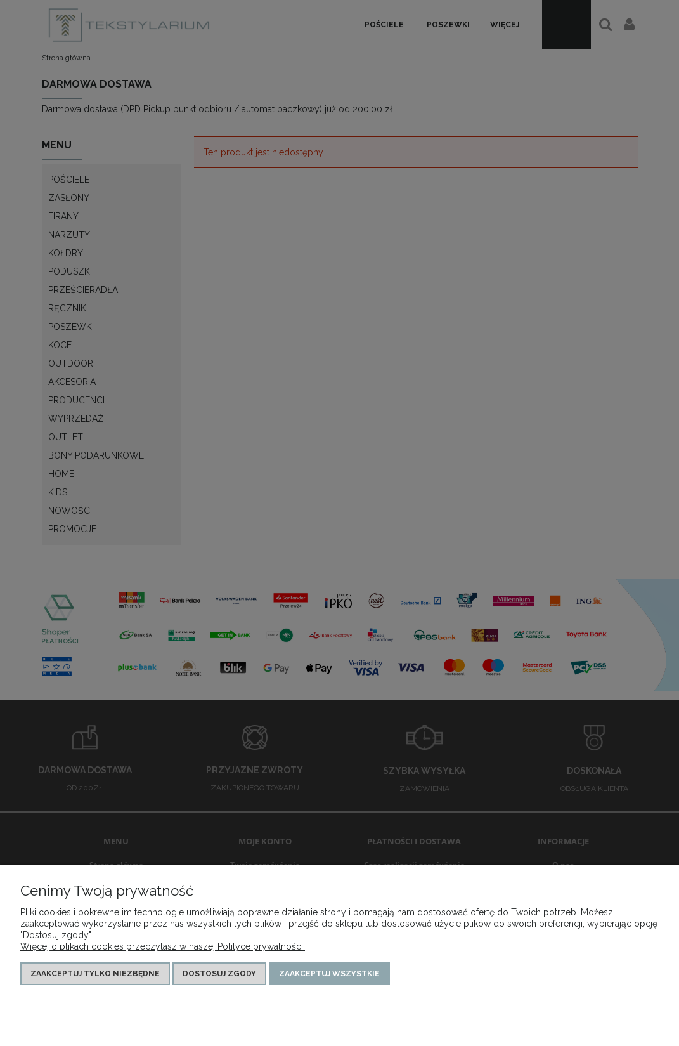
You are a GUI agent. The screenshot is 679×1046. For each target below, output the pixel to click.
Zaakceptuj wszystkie (329, 973)
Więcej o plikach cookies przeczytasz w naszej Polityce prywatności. (162, 946)
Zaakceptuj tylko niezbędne (95, 973)
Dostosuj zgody (219, 973)
